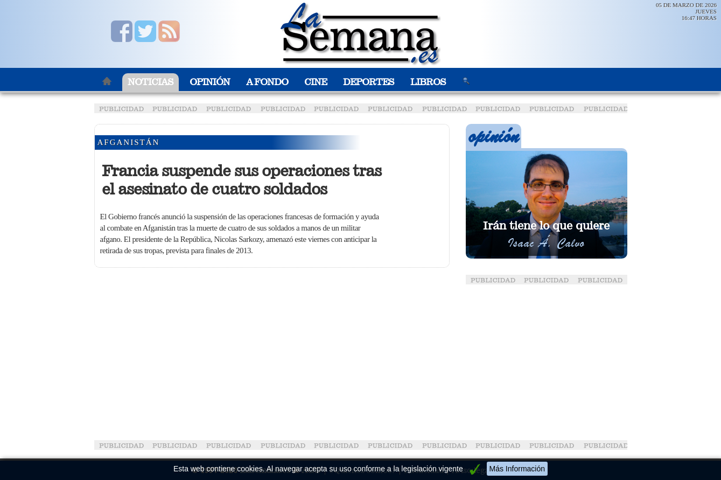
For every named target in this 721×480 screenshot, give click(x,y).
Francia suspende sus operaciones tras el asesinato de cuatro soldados (241, 180)
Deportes (368, 82)
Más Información (517, 468)
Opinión (210, 82)
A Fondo (267, 82)
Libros (428, 82)
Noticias (150, 82)
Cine (315, 82)
